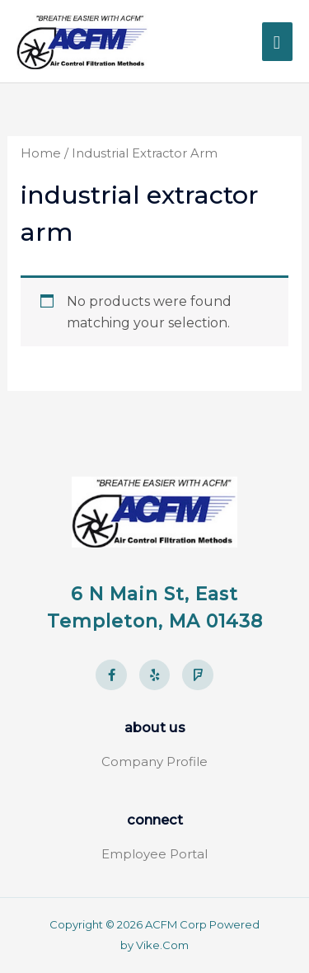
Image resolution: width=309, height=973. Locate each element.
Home (41, 153)
